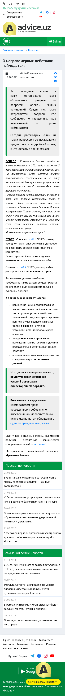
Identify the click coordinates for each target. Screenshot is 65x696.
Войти (55, 41)
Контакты (8, 644)
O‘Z (10, 3)
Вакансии (22, 644)
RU (17, 3)
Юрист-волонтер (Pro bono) (19, 640)
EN (23, 3)
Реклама (51, 644)
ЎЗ (4, 3)
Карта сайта (45, 640)
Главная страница (13, 50)
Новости (33, 50)
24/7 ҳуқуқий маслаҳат (8, 8)
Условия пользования (15, 648)
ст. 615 (22, 267)
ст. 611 (32, 239)
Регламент (37, 644)
